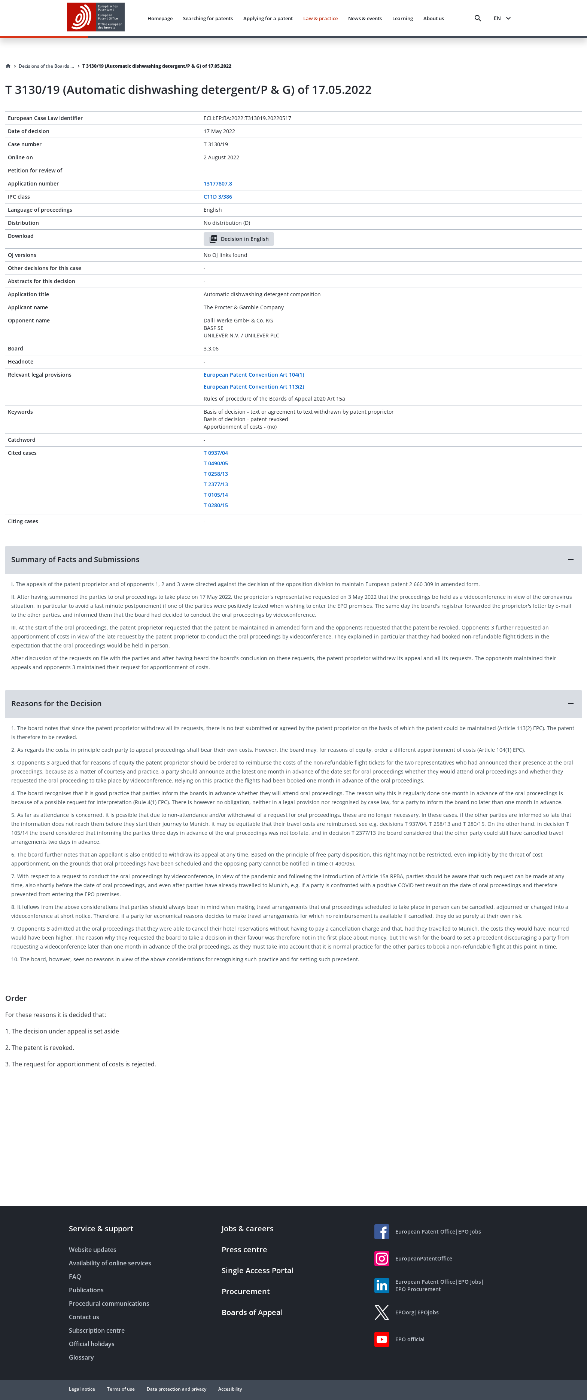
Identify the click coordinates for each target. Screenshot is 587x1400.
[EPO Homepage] (96, 18)
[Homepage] (8, 66)
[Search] (478, 18)
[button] (293, 559)
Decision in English (239, 239)
